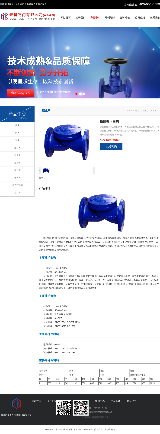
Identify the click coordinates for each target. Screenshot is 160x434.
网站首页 (66, 17)
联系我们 (155, 17)
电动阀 (17, 192)
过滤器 (17, 162)
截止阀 (17, 155)
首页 (137, 110)
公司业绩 (140, 17)
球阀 (17, 140)
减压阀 (17, 170)
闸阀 (17, 125)
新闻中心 (125, 17)
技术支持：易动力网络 (104, 429)
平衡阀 (17, 177)
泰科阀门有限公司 (100, 417)
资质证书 (110, 17)
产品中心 (95, 17)
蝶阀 (17, 133)
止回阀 (17, 147)
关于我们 (80, 17)
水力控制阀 (17, 185)
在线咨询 (111, 146)
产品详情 (44, 188)
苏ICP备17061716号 (83, 429)
